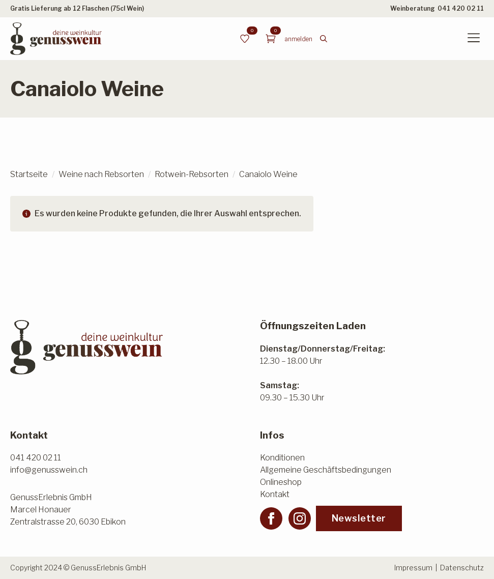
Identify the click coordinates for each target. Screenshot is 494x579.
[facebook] (271, 518)
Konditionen (282, 457)
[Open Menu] (473, 38)
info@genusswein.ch (49, 470)
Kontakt (274, 494)
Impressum (413, 567)
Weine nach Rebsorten (101, 174)
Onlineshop (281, 482)
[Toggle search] (323, 38)
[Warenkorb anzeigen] (270, 38)
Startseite (29, 174)
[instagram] (299, 518)
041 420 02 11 (461, 8)
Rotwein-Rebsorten (191, 174)
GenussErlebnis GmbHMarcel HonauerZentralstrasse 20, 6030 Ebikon (68, 510)
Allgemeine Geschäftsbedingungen (325, 470)
